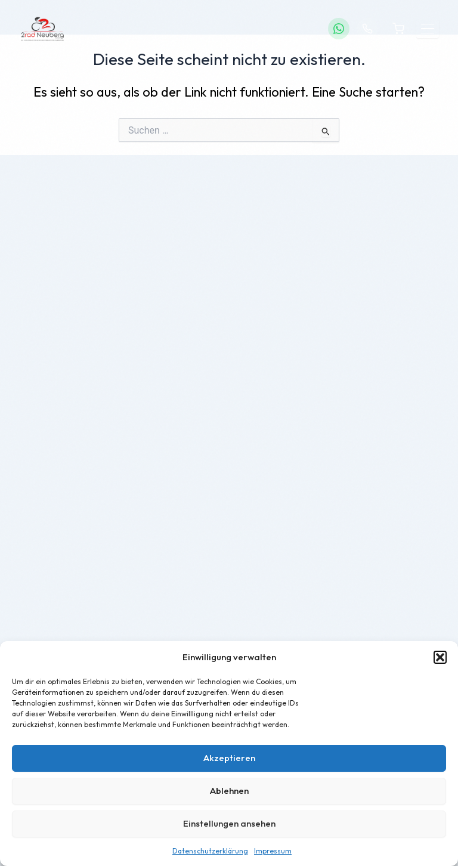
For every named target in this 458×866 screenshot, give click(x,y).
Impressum (273, 850)
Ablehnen (229, 790)
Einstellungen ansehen (229, 823)
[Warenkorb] (398, 28)
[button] (440, 657)
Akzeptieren (229, 757)
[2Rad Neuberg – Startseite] (42, 28)
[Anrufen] (367, 28)
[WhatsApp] (338, 28)
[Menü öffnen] (427, 29)
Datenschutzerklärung (210, 850)
